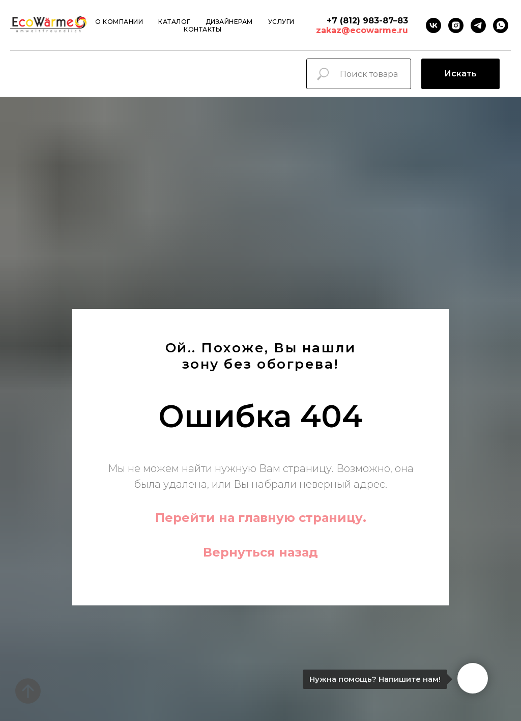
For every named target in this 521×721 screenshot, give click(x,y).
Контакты (202, 29)
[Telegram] (478, 25)
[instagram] (456, 25)
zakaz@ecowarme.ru (362, 30)
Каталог (174, 21)
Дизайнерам (229, 21)
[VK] (433, 25)
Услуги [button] (281, 21)
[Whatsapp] (500, 25)
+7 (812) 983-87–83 (367, 20)
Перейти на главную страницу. (260, 517)
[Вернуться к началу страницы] (28, 691)
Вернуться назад (260, 552)
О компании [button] (119, 21)
